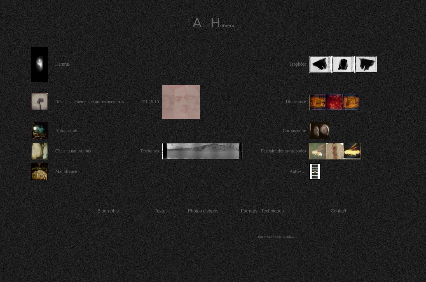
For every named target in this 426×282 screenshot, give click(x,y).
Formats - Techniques (262, 211)
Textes (161, 211)
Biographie (108, 211)
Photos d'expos (203, 211)
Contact (338, 211)
